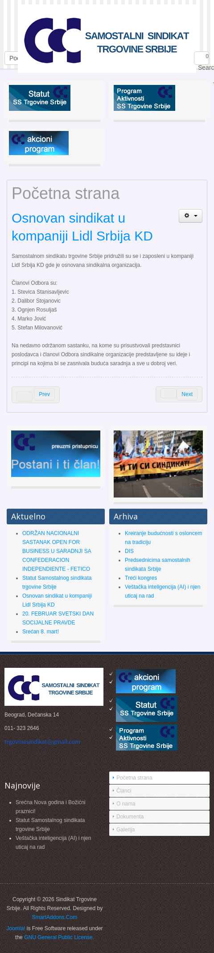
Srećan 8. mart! (40, 631)
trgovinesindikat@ (42, 742)
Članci (123, 791)
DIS (129, 551)
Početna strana (134, 778)
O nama (126, 804)
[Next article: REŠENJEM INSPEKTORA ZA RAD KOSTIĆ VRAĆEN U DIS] (179, 394)
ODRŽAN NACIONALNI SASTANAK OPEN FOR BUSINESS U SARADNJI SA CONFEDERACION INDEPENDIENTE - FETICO (56, 551)
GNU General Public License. (59, 937)
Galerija (125, 829)
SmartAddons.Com (54, 917)
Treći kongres (141, 578)
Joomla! (15, 928)
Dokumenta (130, 817)
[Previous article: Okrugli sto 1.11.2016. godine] (36, 394)
